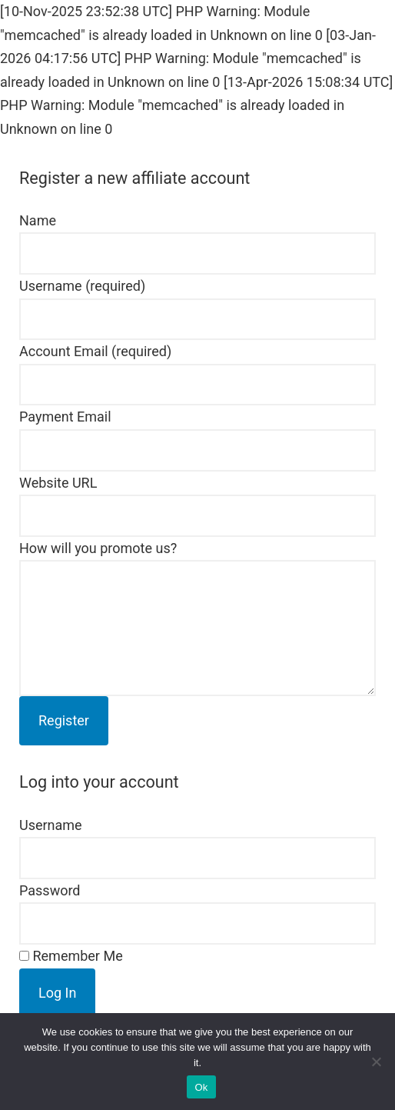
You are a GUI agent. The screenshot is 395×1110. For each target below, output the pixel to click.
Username (82, 286)
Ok (200, 1087)
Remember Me (71, 956)
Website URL (58, 483)
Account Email (95, 351)
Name (37, 220)
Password (50, 890)
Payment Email (65, 416)
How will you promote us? (98, 548)
